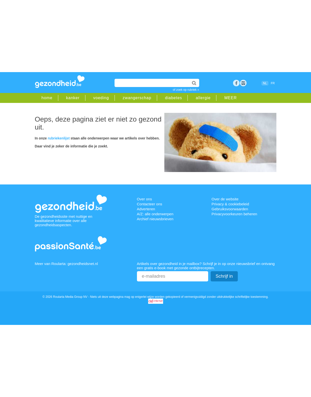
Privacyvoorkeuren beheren (234, 214)
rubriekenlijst (59, 138)
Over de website (225, 199)
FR (273, 83)
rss (243, 83)
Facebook (236, 83)
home (47, 98)
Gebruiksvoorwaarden (230, 209)
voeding (101, 98)
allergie (203, 98)
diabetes (173, 98)
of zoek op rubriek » (186, 89)
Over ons (144, 199)
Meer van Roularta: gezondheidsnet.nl (66, 264)
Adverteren (146, 209)
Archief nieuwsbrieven (155, 219)
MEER (230, 98)
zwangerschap (137, 98)
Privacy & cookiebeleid (230, 204)
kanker (73, 98)
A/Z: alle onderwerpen (155, 214)
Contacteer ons (149, 204)
